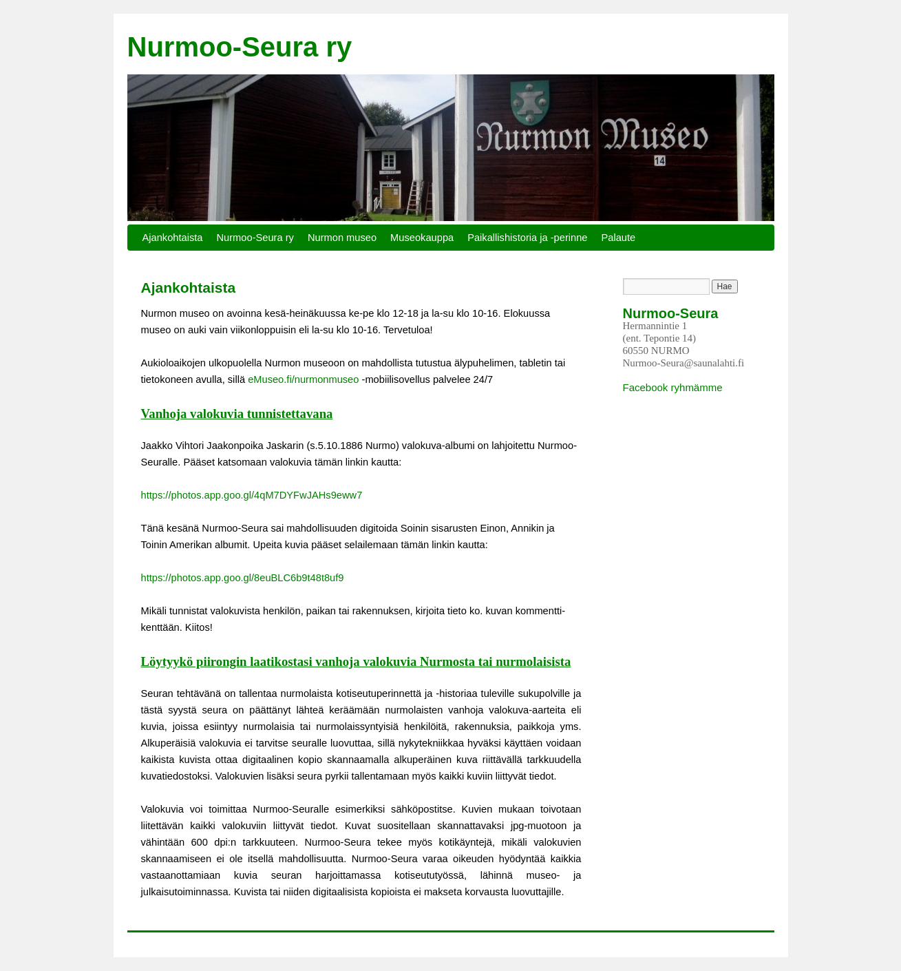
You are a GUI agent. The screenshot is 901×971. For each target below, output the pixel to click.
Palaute (619, 237)
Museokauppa (422, 237)
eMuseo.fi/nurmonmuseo (303, 379)
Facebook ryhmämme (673, 387)
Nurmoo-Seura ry (239, 47)
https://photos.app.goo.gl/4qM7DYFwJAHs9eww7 (252, 495)
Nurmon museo (342, 237)
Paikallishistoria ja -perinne (527, 237)
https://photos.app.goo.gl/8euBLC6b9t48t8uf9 (242, 577)
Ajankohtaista (172, 237)
